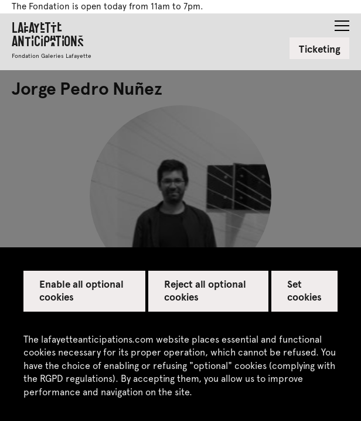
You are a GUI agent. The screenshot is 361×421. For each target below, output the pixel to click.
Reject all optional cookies (205, 290)
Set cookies (304, 290)
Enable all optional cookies (81, 290)
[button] (342, 22)
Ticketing (319, 49)
